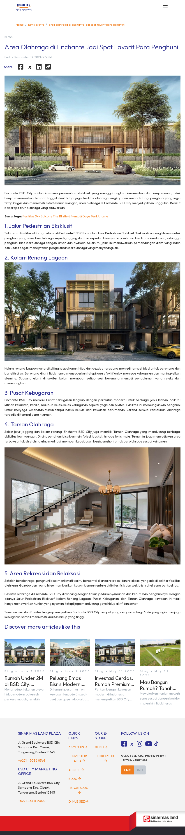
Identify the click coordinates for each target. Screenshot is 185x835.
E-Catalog (79, 790)
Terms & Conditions (134, 759)
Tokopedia (106, 758)
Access (76, 770)
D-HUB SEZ (78, 801)
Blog (75, 779)
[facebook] (20, 66)
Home (19, 24)
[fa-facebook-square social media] (124, 743)
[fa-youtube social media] (148, 743)
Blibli (101, 747)
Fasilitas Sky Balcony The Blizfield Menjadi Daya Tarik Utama (65, 216)
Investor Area (79, 758)
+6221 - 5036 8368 (32, 760)
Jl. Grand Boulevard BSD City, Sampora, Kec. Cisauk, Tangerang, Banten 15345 (39, 747)
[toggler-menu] (165, 7)
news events (36, 24)
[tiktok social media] (132, 744)
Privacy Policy (154, 755)
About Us (78, 747)
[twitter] (29, 67)
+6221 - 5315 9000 (32, 801)
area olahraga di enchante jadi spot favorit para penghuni (87, 24)
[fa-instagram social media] (139, 743)
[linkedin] (39, 66)
